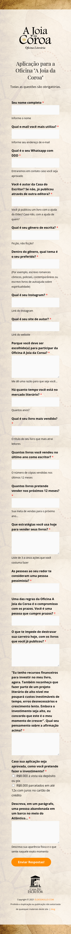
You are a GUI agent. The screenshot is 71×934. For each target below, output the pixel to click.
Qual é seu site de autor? (31, 319)
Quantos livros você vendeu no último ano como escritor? (35, 454)
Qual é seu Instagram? (30, 295)
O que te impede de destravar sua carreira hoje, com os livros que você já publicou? (35, 636)
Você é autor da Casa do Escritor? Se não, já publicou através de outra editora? (33, 189)
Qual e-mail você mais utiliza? (35, 127)
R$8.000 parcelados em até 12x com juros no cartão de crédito (33, 790)
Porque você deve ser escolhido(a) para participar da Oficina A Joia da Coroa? (35, 348)
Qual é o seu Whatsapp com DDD (32, 153)
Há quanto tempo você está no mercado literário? (35, 392)
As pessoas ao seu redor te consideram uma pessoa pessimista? (31, 576)
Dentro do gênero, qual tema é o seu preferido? (35, 254)
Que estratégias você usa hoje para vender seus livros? (34, 526)
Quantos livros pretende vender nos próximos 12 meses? (35, 491)
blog (53, 909)
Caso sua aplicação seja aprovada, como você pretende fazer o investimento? (35, 766)
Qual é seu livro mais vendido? (34, 421)
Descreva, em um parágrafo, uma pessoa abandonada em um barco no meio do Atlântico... (33, 811)
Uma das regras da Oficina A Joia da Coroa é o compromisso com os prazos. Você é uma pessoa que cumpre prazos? (35, 606)
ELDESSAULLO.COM (44, 899)
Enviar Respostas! (31, 862)
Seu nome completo (28, 103)
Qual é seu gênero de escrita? (35, 228)
